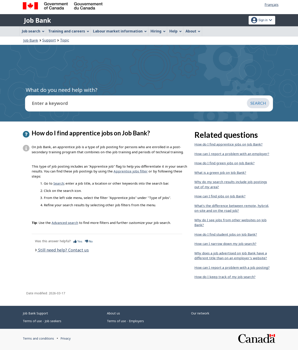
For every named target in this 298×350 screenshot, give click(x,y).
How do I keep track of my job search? (224, 276)
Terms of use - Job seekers (42, 321)
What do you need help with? (61, 90)
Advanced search (65, 222)
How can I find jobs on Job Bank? (220, 196)
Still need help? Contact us (63, 250)
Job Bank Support (35, 313)
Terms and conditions (38, 338)
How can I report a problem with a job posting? (232, 267)
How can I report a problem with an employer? (231, 153)
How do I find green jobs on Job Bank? (224, 163)
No (89, 241)
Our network (200, 313)
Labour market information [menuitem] (120, 31)
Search (58, 183)
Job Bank (37, 20)
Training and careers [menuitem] (68, 31)
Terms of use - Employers (125, 321)
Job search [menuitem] (33, 31)
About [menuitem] (193, 31)
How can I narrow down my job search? (225, 243)
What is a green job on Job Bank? (220, 172)
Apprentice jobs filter (131, 171)
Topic (64, 40)
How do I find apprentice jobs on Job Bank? (228, 144)
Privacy (65, 338)
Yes (78, 241)
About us (113, 313)
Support (49, 40)
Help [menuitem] (175, 31)
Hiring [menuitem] (158, 31)
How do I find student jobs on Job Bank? (225, 234)
